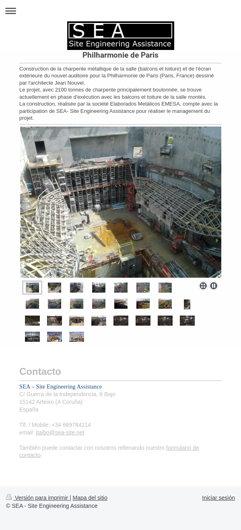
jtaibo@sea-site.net (60, 432)
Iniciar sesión (218, 498)
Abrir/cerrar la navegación (120, 10)
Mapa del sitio (90, 498)
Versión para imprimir (38, 498)
